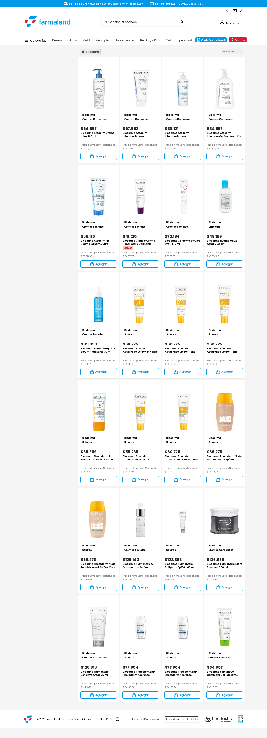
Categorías (38, 40)
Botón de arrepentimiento (181, 729)
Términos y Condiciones (76, 729)
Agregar (98, 158)
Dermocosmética (64, 40)
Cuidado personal (179, 40)
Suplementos (124, 40)
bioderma (90, 52)
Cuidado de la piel (96, 40)
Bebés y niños (150, 40)
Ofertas (240, 40)
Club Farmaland (213, 40)
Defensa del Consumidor (144, 729)
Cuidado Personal (42, 106)
